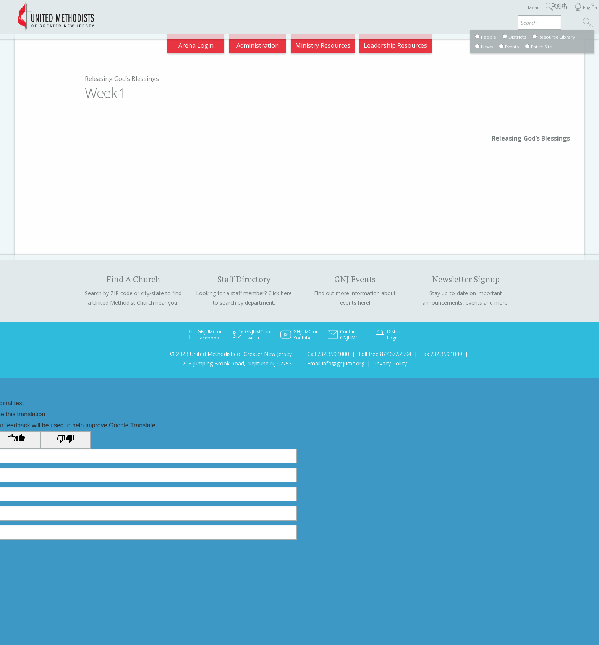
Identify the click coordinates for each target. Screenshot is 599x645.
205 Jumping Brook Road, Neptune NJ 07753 (237, 363)
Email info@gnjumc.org (335, 363)
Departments (442, 13)
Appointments (132, 13)
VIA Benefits (488, 13)
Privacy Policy (390, 363)
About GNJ (362, 13)
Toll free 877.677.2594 (384, 353)
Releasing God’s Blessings (122, 78)
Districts (400, 13)
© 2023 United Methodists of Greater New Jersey (231, 353)
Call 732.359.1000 (328, 353)
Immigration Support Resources (290, 13)
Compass (530, 13)
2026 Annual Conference (199, 13)
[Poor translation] (66, 440)
